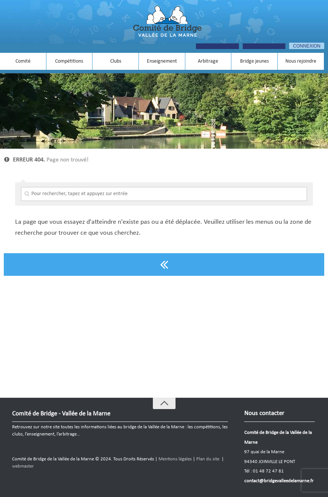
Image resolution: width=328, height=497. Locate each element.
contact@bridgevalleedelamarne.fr (279, 481)
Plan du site (207, 459)
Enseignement (162, 61)
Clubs (115, 61)
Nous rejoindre (300, 61)
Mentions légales (175, 459)
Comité (23, 61)
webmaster (23, 466)
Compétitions (69, 61)
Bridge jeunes (254, 61)
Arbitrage (208, 61)
